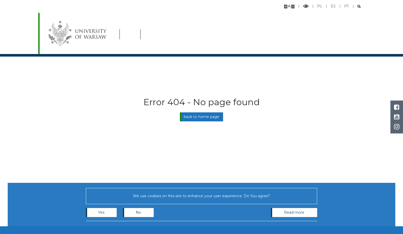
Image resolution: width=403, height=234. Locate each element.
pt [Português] (346, 6)
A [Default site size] (289, 6)
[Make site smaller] (293, 6)
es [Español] (333, 6)
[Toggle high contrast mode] (306, 6)
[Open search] (357, 6)
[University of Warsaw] (79, 33)
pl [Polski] (319, 6)
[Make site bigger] (285, 6)
